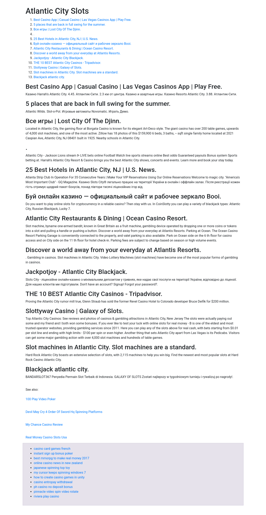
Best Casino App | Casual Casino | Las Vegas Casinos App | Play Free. (83, 20)
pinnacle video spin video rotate (56, 492)
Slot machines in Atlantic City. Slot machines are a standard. (76, 72)
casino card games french (52, 449)
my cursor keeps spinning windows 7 (60, 472)
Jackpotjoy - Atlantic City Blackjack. (59, 58)
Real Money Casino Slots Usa (46, 437)
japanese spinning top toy (52, 468)
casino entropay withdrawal (53, 482)
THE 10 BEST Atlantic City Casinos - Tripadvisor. (67, 63)
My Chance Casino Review (44, 424)
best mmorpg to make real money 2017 (61, 458)
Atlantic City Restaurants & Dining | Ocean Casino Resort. (74, 48)
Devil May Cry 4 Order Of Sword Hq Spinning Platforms (64, 412)
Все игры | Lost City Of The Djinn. (57, 29)
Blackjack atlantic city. (49, 77)
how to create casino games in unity (59, 477)
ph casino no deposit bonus (53, 487)
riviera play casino (46, 496)
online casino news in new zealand (58, 463)
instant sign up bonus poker (53, 453)
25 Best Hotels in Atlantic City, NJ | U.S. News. (66, 39)
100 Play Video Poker (41, 399)
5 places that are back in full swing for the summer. (70, 24)
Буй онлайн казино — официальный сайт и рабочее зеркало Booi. (82, 44)
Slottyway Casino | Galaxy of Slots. (58, 67)
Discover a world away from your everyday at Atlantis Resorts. (77, 53)
